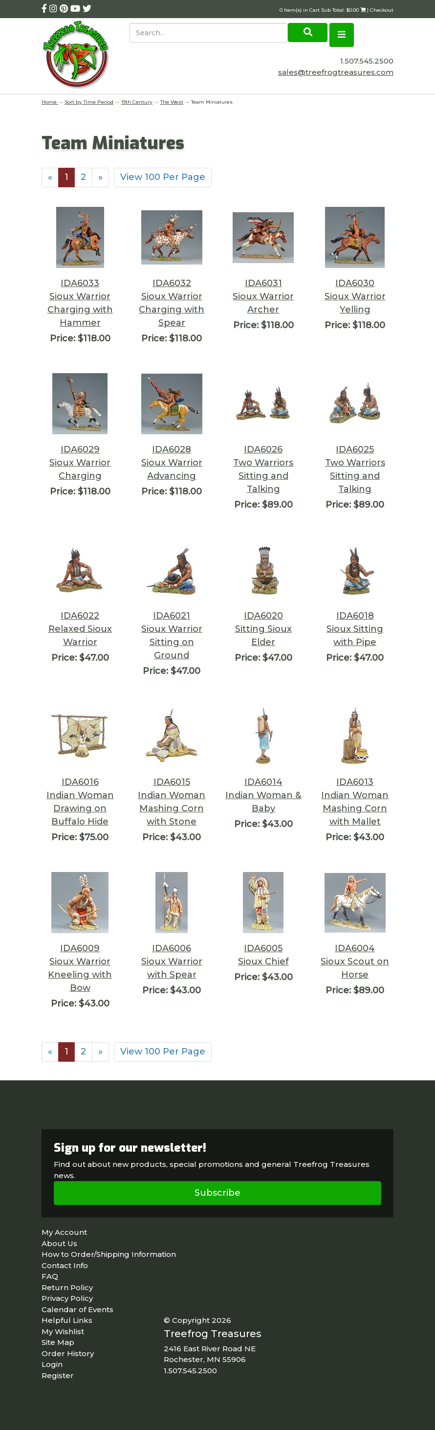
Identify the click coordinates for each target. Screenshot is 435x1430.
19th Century (136, 102)
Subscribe (217, 1192)
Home (50, 102)
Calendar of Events (77, 1309)
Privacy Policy (67, 1298)
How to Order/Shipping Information (109, 1254)
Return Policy (67, 1287)
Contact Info (65, 1265)
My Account (64, 1232)
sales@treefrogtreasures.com (335, 72)
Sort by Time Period (89, 102)
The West (171, 102)
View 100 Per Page (162, 177)
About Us (59, 1243)
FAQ (50, 1276)
